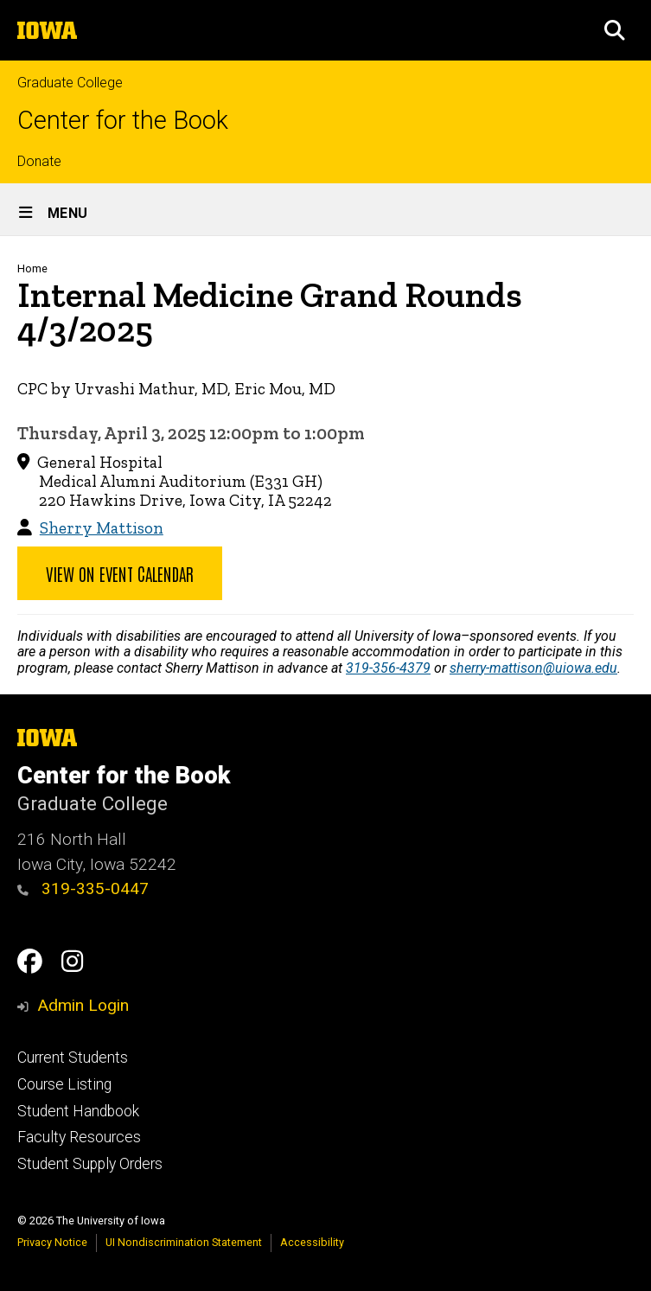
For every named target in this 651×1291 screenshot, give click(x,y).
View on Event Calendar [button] (120, 573)
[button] (614, 30)
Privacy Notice (52, 1242)
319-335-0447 (83, 888)
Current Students (72, 1057)
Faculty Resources (79, 1137)
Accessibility (312, 1242)
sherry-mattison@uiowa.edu (533, 668)
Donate (39, 161)
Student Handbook (78, 1111)
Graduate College (70, 82)
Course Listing (64, 1084)
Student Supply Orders (90, 1164)
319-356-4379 (388, 668)
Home (32, 268)
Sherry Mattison (101, 528)
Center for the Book (122, 120)
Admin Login (83, 1005)
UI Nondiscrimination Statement (183, 1242)
